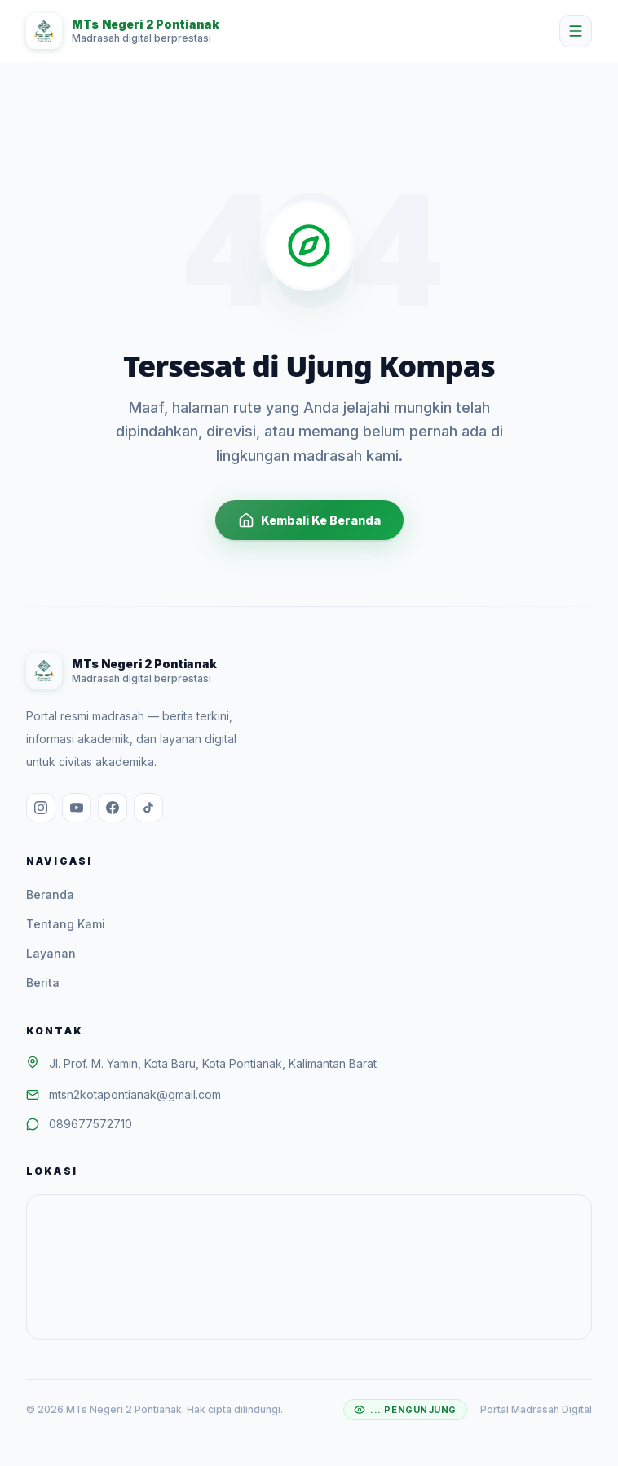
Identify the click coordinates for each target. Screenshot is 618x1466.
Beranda (50, 894)
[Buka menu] (575, 31)
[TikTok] (148, 807)
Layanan (51, 953)
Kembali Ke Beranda (309, 520)
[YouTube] (76, 807)
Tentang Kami (65, 924)
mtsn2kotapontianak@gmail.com (135, 1094)
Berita (43, 983)
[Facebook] (112, 807)
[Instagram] (40, 807)
